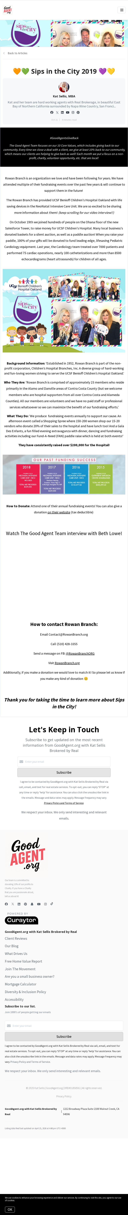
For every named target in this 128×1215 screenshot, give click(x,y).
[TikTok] (51, 904)
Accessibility (14, 999)
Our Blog (11, 946)
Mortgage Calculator (20, 984)
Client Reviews (16, 938)
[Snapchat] (32, 904)
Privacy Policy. (64, 1096)
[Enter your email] (67, 761)
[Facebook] (6, 904)
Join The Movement (20, 969)
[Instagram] (45, 904)
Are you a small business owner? (29, 976)
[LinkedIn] (19, 904)
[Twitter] (13, 904)
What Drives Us (16, 953)
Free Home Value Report (23, 961)
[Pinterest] (25, 904)
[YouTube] (38, 904)
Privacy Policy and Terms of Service (64, 803)
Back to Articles (17, 53)
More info (19, 1200)
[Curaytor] (21, 923)
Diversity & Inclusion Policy (25, 991)
